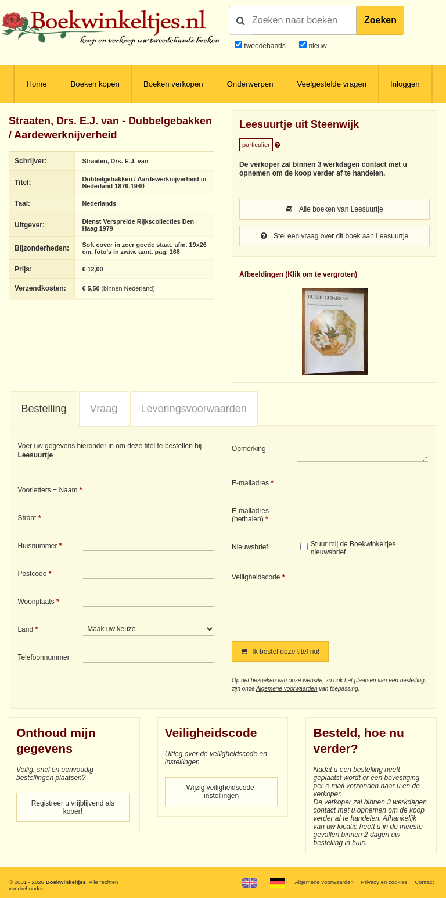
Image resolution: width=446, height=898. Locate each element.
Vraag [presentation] (103, 408)
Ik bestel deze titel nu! (280, 651)
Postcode (31, 574)
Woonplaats (35, 602)
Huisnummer (37, 546)
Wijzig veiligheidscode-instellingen (221, 791)
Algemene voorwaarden (287, 688)
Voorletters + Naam (47, 490)
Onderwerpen (250, 84)
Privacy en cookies (384, 882)
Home (36, 84)
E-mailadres (250, 483)
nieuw (317, 46)
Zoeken (380, 20)
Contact (424, 882)
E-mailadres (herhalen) (250, 515)
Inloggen (405, 84)
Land (25, 629)
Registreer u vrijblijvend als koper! (72, 807)
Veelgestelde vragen (331, 84)
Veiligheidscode (256, 577)
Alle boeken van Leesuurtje (334, 209)
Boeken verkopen (173, 84)
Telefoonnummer (43, 657)
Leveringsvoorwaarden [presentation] (194, 408)
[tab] (43, 409)
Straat (26, 518)
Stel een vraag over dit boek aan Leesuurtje (335, 236)
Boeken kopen (95, 84)
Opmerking (249, 449)
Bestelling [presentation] (43, 408)
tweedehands (264, 46)
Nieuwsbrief (250, 547)
